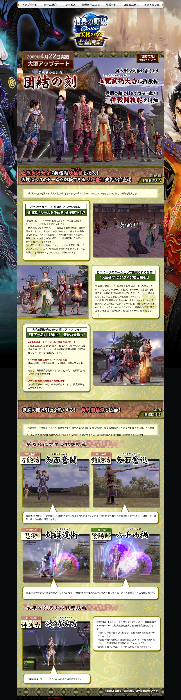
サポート (111, 4)
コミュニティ (131, 4)
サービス (70, 4)
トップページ (30, 4)
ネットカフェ (151, 4)
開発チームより (90, 4)
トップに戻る (91, 30)
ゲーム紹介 (50, 4)
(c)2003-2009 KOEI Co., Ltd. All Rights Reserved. (90, 698)
